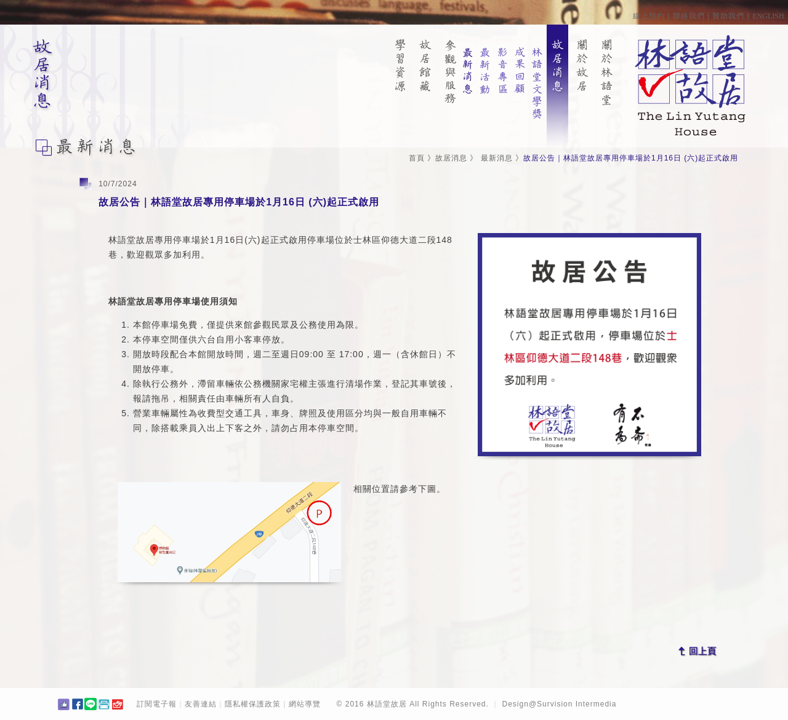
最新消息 (497, 158)
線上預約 (649, 16)
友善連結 (201, 704)
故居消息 (451, 158)
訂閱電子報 (157, 704)
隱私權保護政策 (253, 704)
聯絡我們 (689, 16)
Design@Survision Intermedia (559, 704)
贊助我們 (728, 16)
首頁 (417, 158)
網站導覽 (305, 704)
